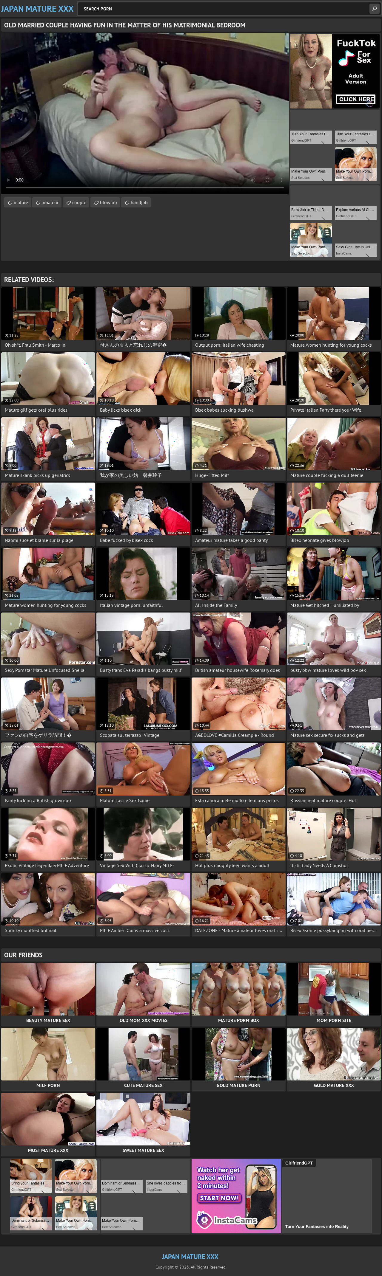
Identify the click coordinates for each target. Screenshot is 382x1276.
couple (79, 202)
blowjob (108, 202)
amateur (50, 202)
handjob (139, 202)
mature (21, 202)
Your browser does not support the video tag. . (145, 113)
